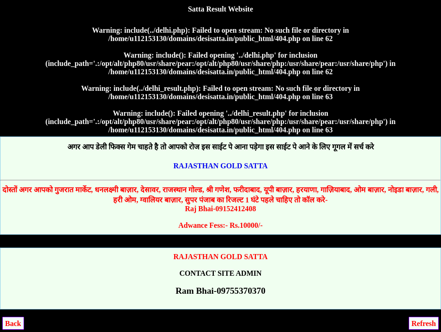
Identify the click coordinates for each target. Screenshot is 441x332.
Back (13, 323)
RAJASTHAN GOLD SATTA (221, 166)
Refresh (423, 323)
